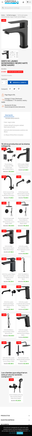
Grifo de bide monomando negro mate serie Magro (8, 247)
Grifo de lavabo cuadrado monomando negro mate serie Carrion (23, 304)
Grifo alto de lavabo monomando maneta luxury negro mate (9, 359)
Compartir (10, 89)
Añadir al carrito (18, 82)
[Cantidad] (3, 82)
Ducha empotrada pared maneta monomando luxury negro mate (8, 220)
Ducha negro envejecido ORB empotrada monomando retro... (9, 166)
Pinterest (18, 89)
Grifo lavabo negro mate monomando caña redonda (23, 165)
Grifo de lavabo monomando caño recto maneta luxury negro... (23, 248)
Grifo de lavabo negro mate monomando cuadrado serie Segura (8, 276)
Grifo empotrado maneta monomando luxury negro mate (23, 193)
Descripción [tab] (9, 115)
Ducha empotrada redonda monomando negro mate (23, 359)
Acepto (20, 433)
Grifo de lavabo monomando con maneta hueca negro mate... (23, 332)
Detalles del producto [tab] (12, 118)
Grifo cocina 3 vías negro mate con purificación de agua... (8, 193)
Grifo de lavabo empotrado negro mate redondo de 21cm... (8, 304)
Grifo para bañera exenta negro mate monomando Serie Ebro (23, 276)
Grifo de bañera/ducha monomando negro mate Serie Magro (16, 396)
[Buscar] (16, 8)
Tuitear (14, 89)
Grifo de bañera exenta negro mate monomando (8, 331)
